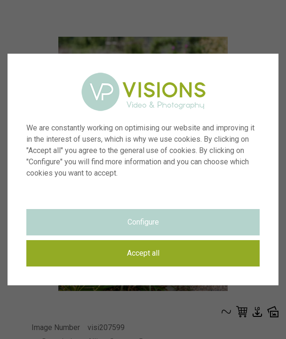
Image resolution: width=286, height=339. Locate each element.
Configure (143, 222)
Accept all (143, 253)
